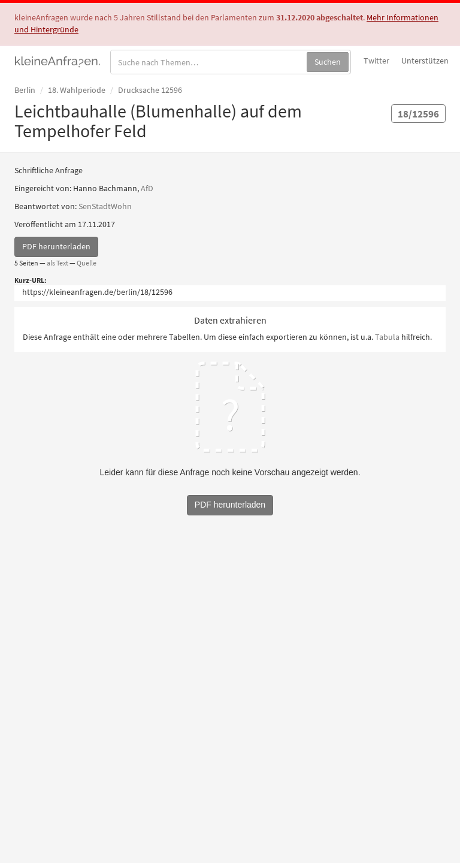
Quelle (86, 262)
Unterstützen (425, 60)
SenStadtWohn (105, 206)
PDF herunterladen (56, 246)
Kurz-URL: (30, 280)
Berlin (24, 90)
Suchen (327, 61)
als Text (57, 262)
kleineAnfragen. (57, 61)
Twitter (376, 60)
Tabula (387, 336)
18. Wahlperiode (76, 90)
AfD (147, 188)
